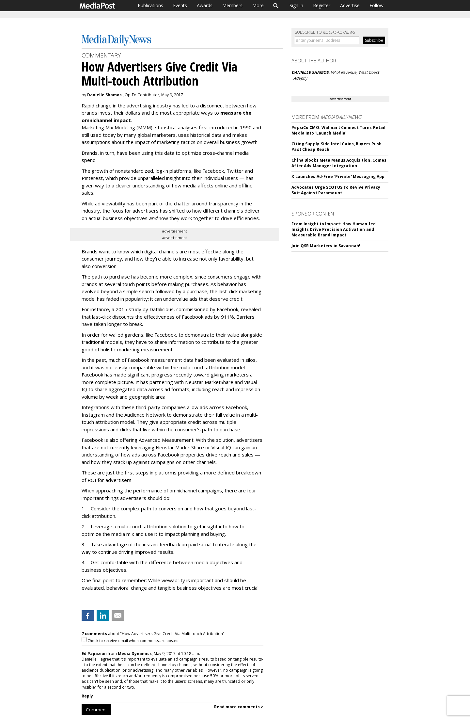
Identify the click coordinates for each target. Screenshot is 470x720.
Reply (87, 696)
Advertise (350, 5)
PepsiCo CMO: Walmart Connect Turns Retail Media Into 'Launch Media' (338, 130)
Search (276, 5)
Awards (204, 5)
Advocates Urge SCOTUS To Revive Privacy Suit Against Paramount (335, 190)
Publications (150, 5)
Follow (376, 5)
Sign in (296, 5)
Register (321, 5)
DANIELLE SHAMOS (310, 72)
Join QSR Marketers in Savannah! (325, 245)
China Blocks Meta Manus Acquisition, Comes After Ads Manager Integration (338, 162)
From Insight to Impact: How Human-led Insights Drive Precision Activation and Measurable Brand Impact (333, 229)
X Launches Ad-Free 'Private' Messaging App (337, 176)
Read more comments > (238, 707)
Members (232, 5)
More (258, 5)
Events (180, 5)
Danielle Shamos (104, 95)
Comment (96, 709)
